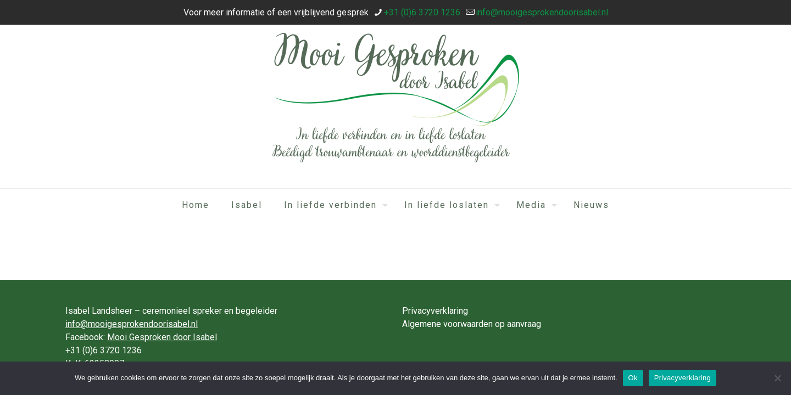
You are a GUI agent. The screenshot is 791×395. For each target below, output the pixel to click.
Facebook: (141, 337)
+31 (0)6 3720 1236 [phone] (422, 12)
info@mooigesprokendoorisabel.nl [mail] (542, 12)
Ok (633, 378)
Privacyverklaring (435, 311)
